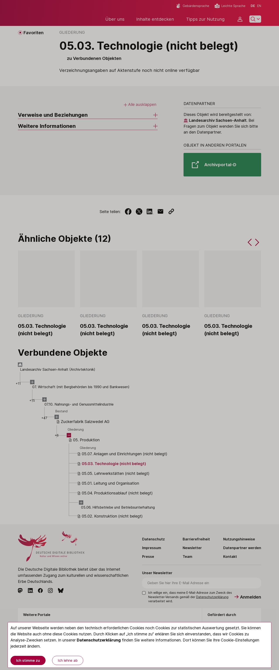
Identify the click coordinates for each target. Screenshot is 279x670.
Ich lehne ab (68, 660)
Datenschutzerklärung (99, 640)
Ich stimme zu (28, 660)
